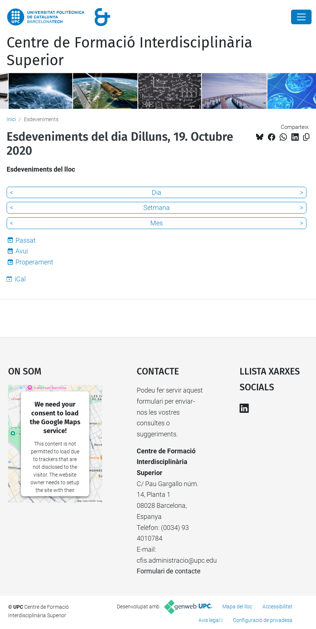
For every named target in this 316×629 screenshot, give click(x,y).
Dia (156, 192)
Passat (25, 240)
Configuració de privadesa (262, 620)
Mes (156, 223)
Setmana (156, 207)
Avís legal (209, 620)
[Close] (301, 17)
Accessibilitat (277, 606)
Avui (21, 251)
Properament (34, 262)
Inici (11, 119)
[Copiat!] (306, 137)
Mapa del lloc (237, 606)
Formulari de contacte (169, 571)
